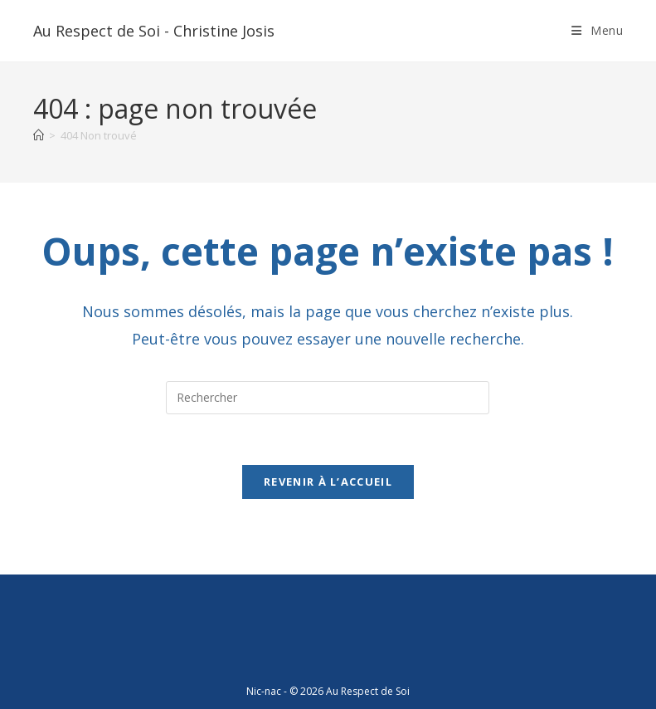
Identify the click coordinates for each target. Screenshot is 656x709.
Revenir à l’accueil (328, 481)
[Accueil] (38, 135)
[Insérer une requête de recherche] (327, 397)
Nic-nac (263, 691)
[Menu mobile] (597, 30)
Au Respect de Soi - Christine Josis (154, 31)
